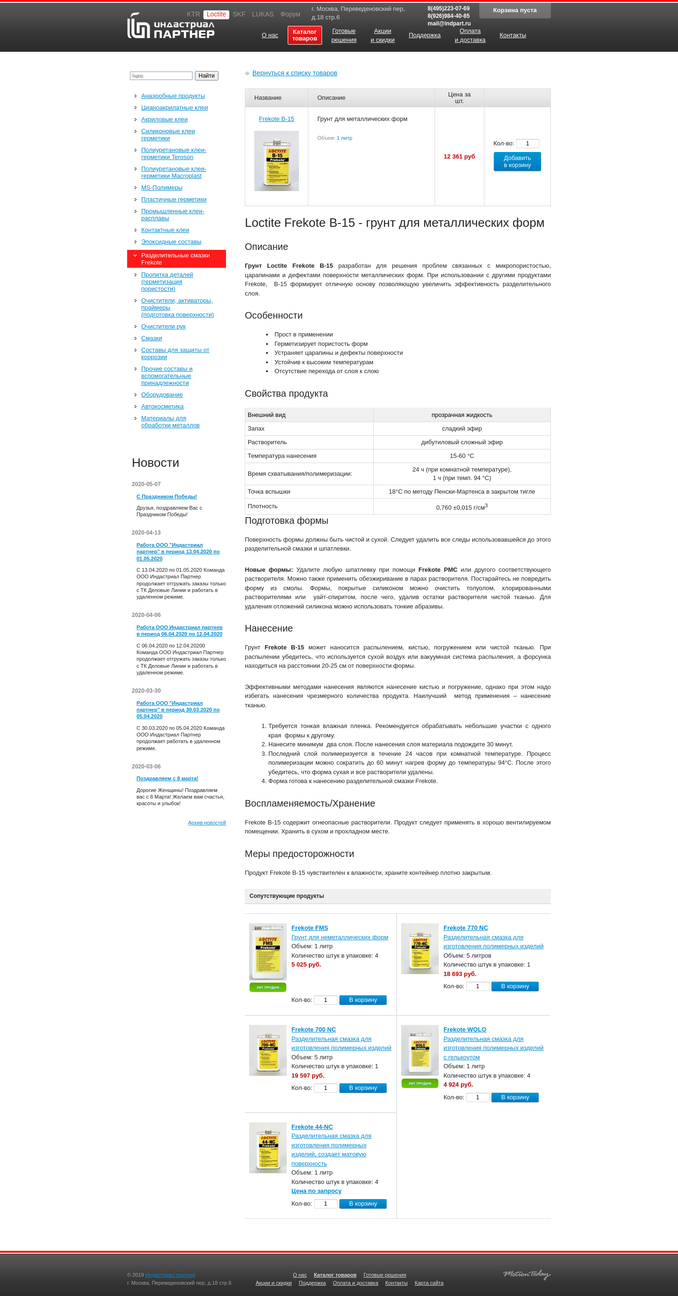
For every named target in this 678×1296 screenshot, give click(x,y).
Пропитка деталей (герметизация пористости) (167, 281)
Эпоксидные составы (171, 241)
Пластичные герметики (174, 199)
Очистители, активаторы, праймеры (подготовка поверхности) (177, 307)
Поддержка (312, 1283)
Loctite (216, 14)
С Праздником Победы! (167, 496)
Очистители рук (163, 326)
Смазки (151, 338)
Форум (290, 14)
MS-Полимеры (162, 187)
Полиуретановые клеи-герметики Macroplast (173, 172)
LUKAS (263, 14)
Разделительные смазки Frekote (175, 259)
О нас (300, 1275)
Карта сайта (429, 1283)
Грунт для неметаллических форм (339, 937)
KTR (193, 14)
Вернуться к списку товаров (295, 73)
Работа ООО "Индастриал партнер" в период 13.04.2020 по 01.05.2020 (178, 551)
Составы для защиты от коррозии (175, 353)
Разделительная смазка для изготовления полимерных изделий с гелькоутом (493, 1048)
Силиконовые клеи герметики (168, 135)
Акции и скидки (274, 1283)
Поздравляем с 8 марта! (167, 778)
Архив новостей (207, 822)
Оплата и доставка (355, 1283)
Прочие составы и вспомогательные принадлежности (167, 375)
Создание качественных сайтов (527, 1273)
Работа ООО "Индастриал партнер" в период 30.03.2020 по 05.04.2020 (178, 710)
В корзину (363, 999)
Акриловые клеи (164, 119)
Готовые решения (384, 1275)
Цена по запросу (316, 1190)
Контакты (396, 1283)
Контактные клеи (165, 229)
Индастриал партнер (171, 25)
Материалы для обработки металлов (170, 422)
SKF (239, 14)
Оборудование (162, 394)
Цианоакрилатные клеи (174, 107)
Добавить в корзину (517, 161)
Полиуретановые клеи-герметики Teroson (173, 153)
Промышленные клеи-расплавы (172, 215)
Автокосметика (162, 406)
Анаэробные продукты (173, 95)
